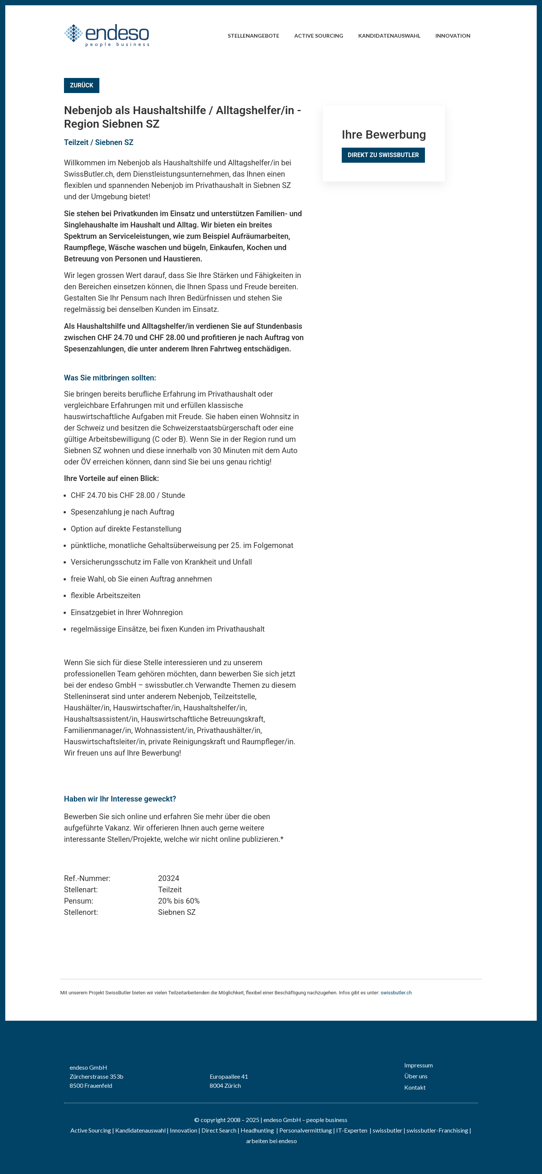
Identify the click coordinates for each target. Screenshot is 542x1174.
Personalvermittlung (305, 1130)
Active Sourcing (318, 35)
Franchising (453, 1130)
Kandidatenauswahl (389, 35)
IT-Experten (351, 1130)
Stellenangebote (253, 35)
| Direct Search (217, 1130)
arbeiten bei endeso (271, 1140)
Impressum (418, 1065)
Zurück (81, 85)
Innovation (452, 35)
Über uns (416, 1075)
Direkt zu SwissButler (383, 155)
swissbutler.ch (396, 992)
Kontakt (415, 1087)
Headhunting (257, 1130)
